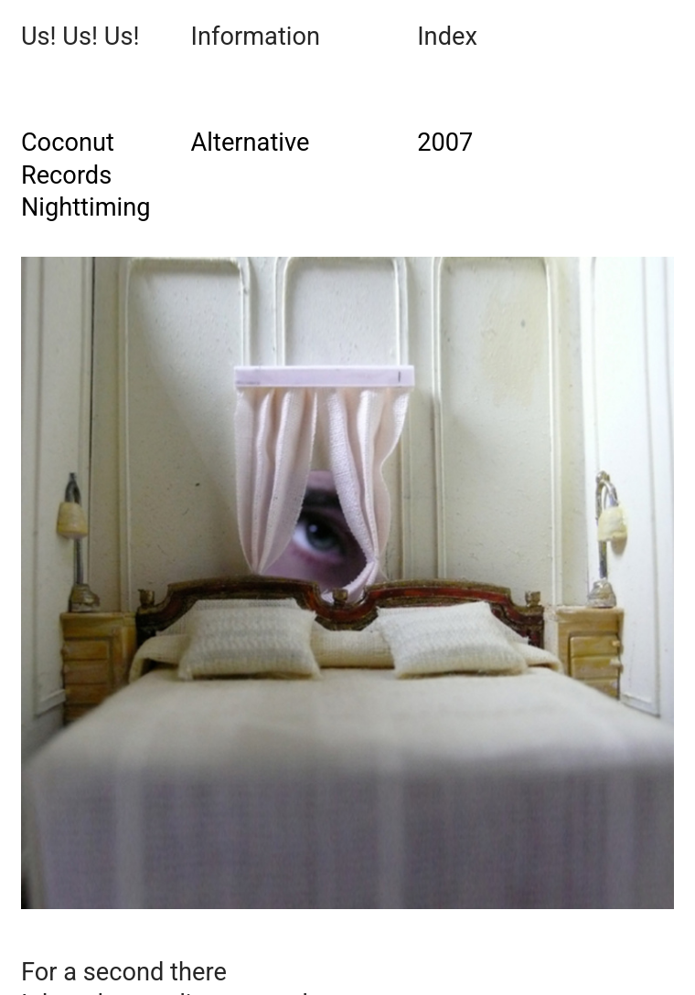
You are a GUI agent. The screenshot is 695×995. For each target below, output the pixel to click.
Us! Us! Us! (80, 36)
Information (255, 36)
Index (447, 36)
